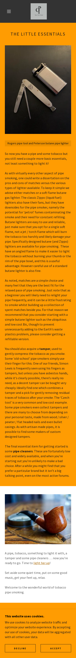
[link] (39, 11)
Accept (55, 648)
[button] (9, 11)
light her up (41, 563)
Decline (20, 648)
